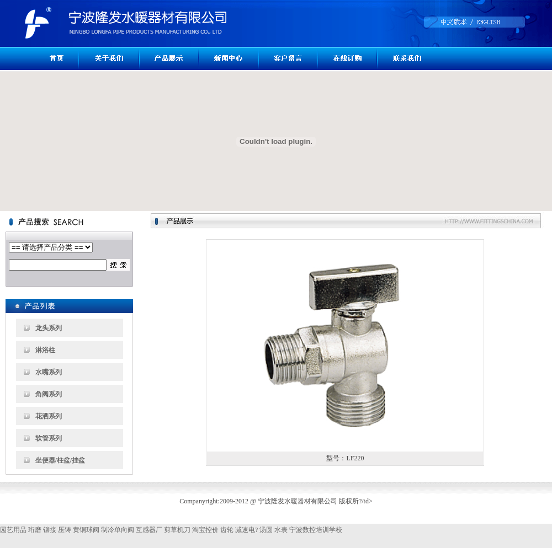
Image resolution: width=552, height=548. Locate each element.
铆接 (49, 530)
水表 (281, 530)
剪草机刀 (177, 530)
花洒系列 (48, 416)
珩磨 (34, 530)
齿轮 (226, 530)
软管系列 (48, 438)
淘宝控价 (205, 530)
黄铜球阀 (86, 530)
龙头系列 (48, 328)
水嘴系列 (48, 372)
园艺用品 (13, 530)
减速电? (246, 530)
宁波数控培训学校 (315, 530)
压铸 (64, 530)
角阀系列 (48, 394)
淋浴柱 (45, 350)
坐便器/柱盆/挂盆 (60, 460)
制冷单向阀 (117, 530)
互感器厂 (149, 530)
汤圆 (266, 530)
